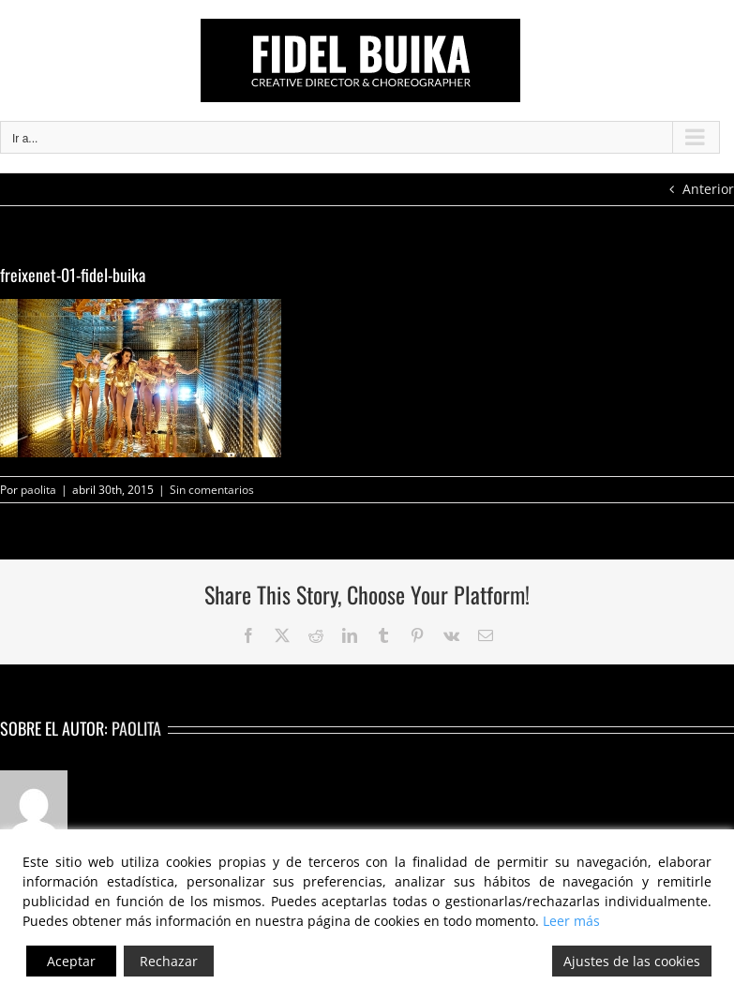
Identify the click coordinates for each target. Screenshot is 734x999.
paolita (38, 490)
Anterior (708, 189)
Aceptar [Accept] (71, 961)
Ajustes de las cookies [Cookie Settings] (631, 961)
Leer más (571, 921)
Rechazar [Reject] (169, 961)
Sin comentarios (212, 490)
